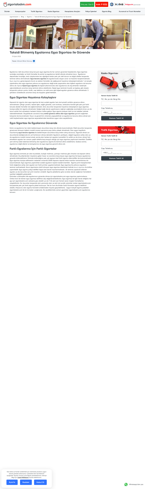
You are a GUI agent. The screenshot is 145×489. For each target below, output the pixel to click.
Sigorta (29, 17)
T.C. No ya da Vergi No (111, 99)
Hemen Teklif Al (116, 118)
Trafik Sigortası (36, 11)
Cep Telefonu (107, 108)
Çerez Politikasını (23, 477)
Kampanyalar (20, 11)
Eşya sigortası (15, 81)
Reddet (26, 482)
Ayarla (12, 482)
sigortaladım (14, 17)
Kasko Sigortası (53, 11)
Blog (22, 17)
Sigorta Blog (106, 11)
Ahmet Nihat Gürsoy (24, 61)
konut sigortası (79, 167)
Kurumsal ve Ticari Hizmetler (130, 11)
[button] (133, 484)
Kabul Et (40, 482)
